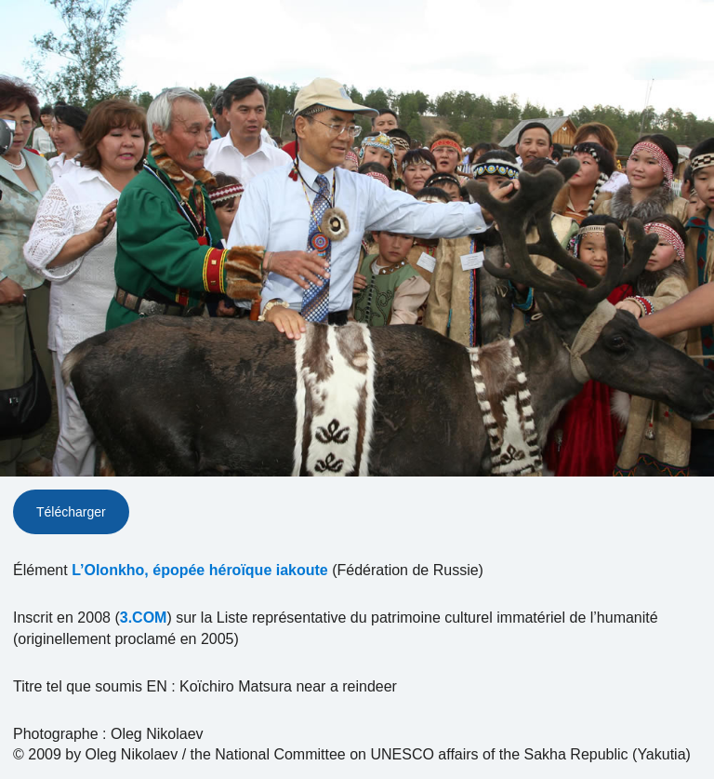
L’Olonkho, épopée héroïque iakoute (200, 570)
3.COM (143, 617)
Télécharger (71, 511)
